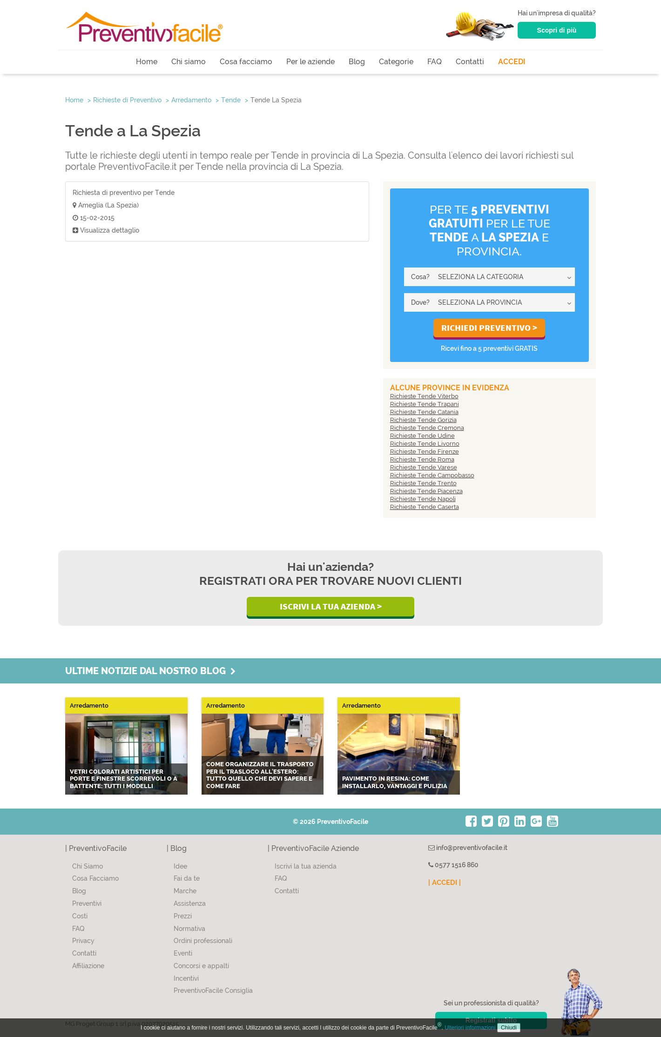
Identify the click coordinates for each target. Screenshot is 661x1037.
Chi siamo (188, 61)
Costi (80, 916)
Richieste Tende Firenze (424, 451)
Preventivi (86, 903)
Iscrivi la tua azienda (306, 866)
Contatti (470, 61)
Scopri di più (557, 30)
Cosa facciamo (246, 61)
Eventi (183, 953)
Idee (180, 866)
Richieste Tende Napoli (423, 498)
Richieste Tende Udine (422, 435)
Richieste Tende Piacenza (426, 491)
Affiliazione (88, 966)
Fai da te (187, 878)
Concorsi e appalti (201, 966)
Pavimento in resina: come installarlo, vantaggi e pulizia (394, 782)
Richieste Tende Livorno (424, 443)
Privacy (83, 940)
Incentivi (186, 978)
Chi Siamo (87, 866)
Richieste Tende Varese (423, 467)
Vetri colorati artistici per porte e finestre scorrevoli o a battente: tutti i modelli (123, 778)
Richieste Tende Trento (423, 483)
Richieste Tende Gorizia (423, 419)
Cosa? (420, 277)
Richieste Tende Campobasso (432, 475)
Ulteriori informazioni (470, 1027)
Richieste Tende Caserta (424, 506)
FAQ (434, 61)
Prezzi (183, 916)
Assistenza (190, 903)
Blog (357, 61)
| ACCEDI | (444, 882)
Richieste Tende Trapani (424, 404)
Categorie (396, 61)
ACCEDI (512, 61)
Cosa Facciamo (95, 878)
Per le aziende (310, 61)
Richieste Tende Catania (424, 411)
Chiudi (509, 1027)
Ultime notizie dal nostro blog (150, 670)
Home (146, 61)
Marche (185, 891)
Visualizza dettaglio (106, 230)
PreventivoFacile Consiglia (213, 990)
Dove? (420, 302)
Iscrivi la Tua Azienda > (331, 606)
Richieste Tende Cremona (427, 427)
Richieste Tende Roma (422, 459)
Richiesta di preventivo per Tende (124, 192)
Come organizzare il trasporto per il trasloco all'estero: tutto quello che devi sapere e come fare (260, 775)
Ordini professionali (203, 940)
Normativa (189, 928)
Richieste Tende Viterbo (424, 396)
